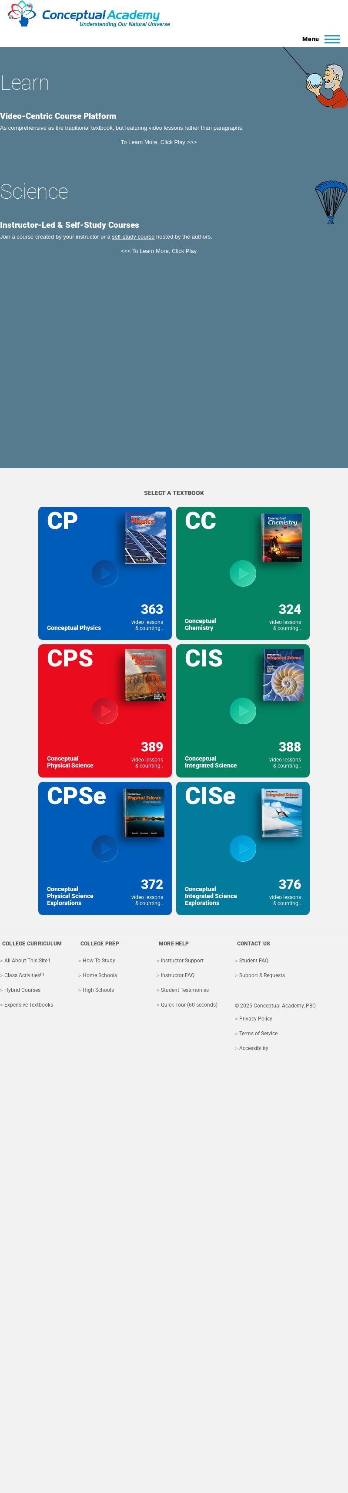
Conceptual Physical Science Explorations (70, 896)
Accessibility (253, 1048)
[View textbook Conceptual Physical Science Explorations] (105, 848)
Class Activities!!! (24, 975)
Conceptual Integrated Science (211, 762)
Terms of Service (258, 1033)
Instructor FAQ (177, 975)
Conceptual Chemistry (200, 624)
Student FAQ (253, 961)
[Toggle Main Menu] (318, 39)
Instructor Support (182, 961)
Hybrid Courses (22, 990)
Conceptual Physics (74, 627)
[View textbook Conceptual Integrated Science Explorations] (243, 848)
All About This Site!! (27, 961)
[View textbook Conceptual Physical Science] (105, 711)
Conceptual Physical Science (70, 762)
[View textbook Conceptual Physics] (105, 573)
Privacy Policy (255, 1019)
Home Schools (100, 975)
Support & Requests (262, 975)
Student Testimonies (185, 990)
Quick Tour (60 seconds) (189, 1005)
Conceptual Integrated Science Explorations (211, 896)
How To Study (99, 961)
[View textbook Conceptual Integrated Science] (243, 711)
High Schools (98, 990)
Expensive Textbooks (28, 1005)
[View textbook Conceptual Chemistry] (243, 573)
